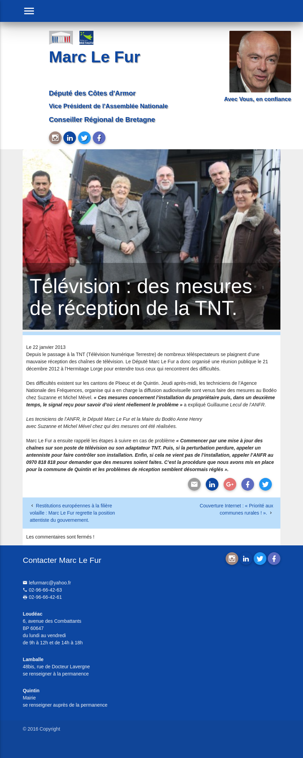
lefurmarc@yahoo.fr (47, 582)
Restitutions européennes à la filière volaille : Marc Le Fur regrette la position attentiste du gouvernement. (72, 513)
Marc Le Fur (94, 57)
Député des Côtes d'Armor (92, 93)
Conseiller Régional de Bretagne (102, 119)
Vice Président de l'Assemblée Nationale (108, 106)
